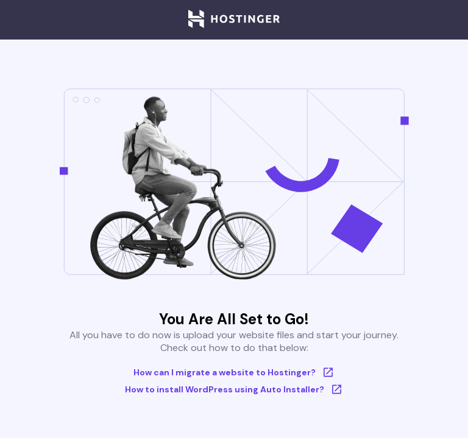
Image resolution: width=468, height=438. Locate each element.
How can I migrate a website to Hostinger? (234, 372)
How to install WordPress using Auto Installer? (234, 389)
